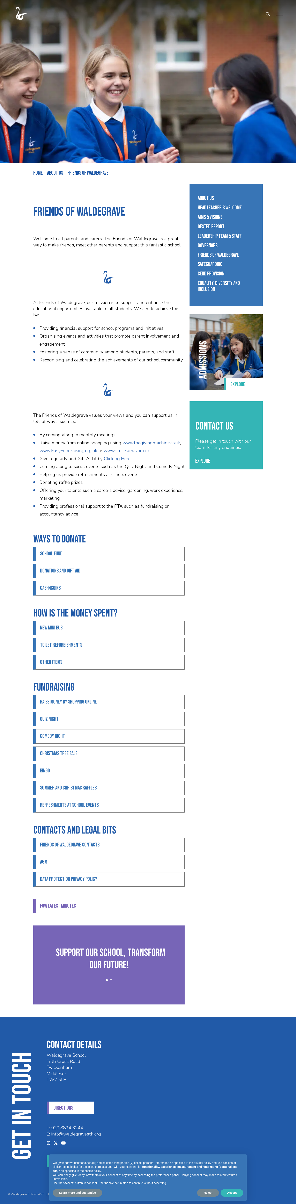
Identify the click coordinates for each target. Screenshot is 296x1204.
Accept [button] (232, 1192)
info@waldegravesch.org (76, 1134)
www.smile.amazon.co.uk (128, 451)
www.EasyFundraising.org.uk (68, 451)
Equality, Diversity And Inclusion (219, 286)
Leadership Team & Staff (220, 236)
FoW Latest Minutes (58, 906)
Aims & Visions (210, 217)
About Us (206, 198)
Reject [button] (208, 1192)
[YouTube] (63, 1143)
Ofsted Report (211, 227)
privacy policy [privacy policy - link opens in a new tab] (202, 1163)
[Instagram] (48, 1143)
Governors (207, 246)
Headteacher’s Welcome (220, 208)
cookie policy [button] (93, 1171)
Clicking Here (117, 459)
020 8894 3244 (67, 1128)
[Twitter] (56, 1143)
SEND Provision (211, 274)
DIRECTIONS (63, 1108)
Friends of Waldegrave (218, 255)
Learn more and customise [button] (77, 1192)
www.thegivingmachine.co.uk (151, 443)
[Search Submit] (268, 14)
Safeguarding (210, 264)
